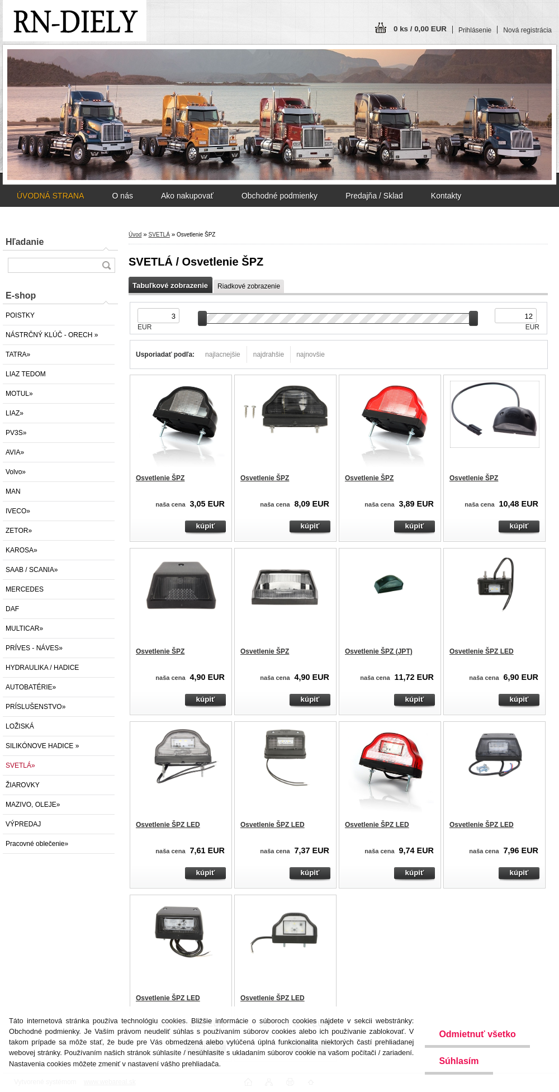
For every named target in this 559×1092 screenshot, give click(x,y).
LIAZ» (14, 413)
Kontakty (446, 195)
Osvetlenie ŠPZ (160, 478)
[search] (106, 265)
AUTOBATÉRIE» (31, 687)
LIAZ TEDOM (26, 374)
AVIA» (15, 452)
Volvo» (16, 472)
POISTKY (20, 315)
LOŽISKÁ (20, 726)
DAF (12, 609)
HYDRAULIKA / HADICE (42, 668)
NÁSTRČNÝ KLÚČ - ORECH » (52, 335)
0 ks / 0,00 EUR (420, 29)
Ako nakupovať (187, 195)
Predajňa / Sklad (374, 195)
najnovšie (310, 354)
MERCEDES (25, 589)
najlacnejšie (222, 354)
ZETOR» (19, 531)
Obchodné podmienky (279, 195)
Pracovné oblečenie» (37, 844)
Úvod (135, 234)
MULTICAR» (24, 628)
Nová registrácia (527, 30)
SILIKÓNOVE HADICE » (42, 746)
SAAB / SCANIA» (32, 570)
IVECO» (18, 511)
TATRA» (18, 354)
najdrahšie (268, 354)
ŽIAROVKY (23, 785)
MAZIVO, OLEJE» (33, 805)
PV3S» (16, 433)
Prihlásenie (474, 30)
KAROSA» (21, 550)
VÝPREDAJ (23, 824)
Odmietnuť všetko (477, 1034)
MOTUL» (19, 394)
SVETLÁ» (20, 765)
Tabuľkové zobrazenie (170, 285)
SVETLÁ (158, 234)
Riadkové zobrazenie (248, 286)
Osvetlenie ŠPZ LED (481, 651)
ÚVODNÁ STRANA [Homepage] (50, 195)
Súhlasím (459, 1061)
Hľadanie (25, 242)
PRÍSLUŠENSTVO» (35, 707)
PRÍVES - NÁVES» (34, 648)
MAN (13, 491)
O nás (122, 195)
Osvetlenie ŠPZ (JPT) (379, 651)
